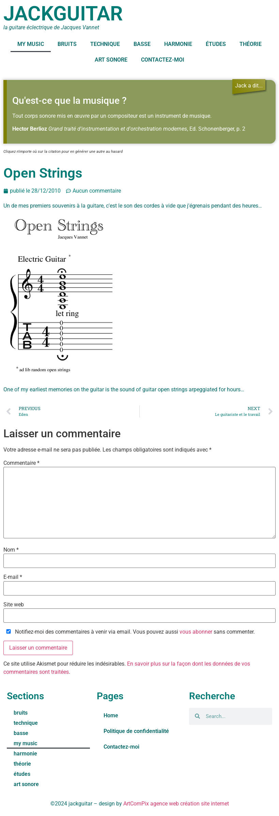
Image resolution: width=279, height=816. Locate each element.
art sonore (111, 59)
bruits (67, 44)
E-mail (12, 577)
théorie (250, 44)
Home (111, 715)
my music (30, 44)
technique (105, 44)
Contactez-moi (162, 59)
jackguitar (63, 13)
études (216, 44)
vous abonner (196, 632)
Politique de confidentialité (136, 731)
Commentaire (21, 463)
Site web (13, 604)
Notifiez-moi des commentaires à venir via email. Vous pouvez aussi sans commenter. (129, 632)
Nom (11, 550)
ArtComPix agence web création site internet (176, 803)
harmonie (178, 44)
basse (142, 44)
